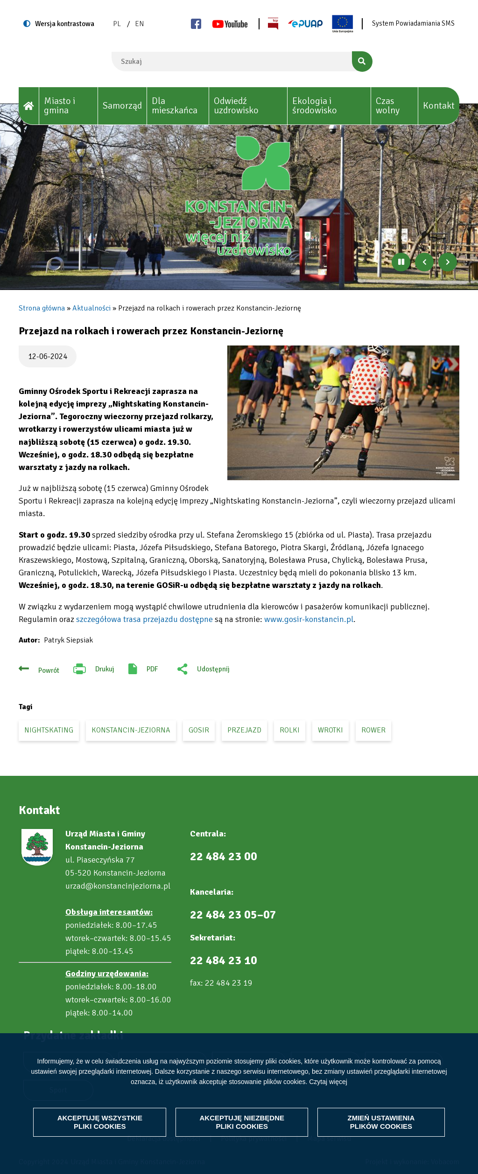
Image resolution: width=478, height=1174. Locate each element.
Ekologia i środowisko (314, 105)
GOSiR (199, 730)
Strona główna (42, 308)
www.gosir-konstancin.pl (308, 619)
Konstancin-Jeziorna (130, 730)
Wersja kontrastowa (64, 24)
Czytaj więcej (328, 1081)
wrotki (330, 730)
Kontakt (439, 105)
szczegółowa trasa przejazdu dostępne (144, 619)
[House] (29, 106)
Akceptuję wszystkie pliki (100, 1122)
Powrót (48, 670)
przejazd (244, 730)
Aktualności (91, 308)
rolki (290, 730)
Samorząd (122, 105)
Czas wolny (388, 105)
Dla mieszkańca (174, 105)
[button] (343, 412)
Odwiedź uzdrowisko (236, 105)
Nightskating (48, 730)
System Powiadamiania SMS (413, 23)
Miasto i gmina (59, 105)
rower (373, 730)
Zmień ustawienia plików (381, 1122)
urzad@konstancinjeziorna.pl (117, 886)
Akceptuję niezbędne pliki (241, 1122)
